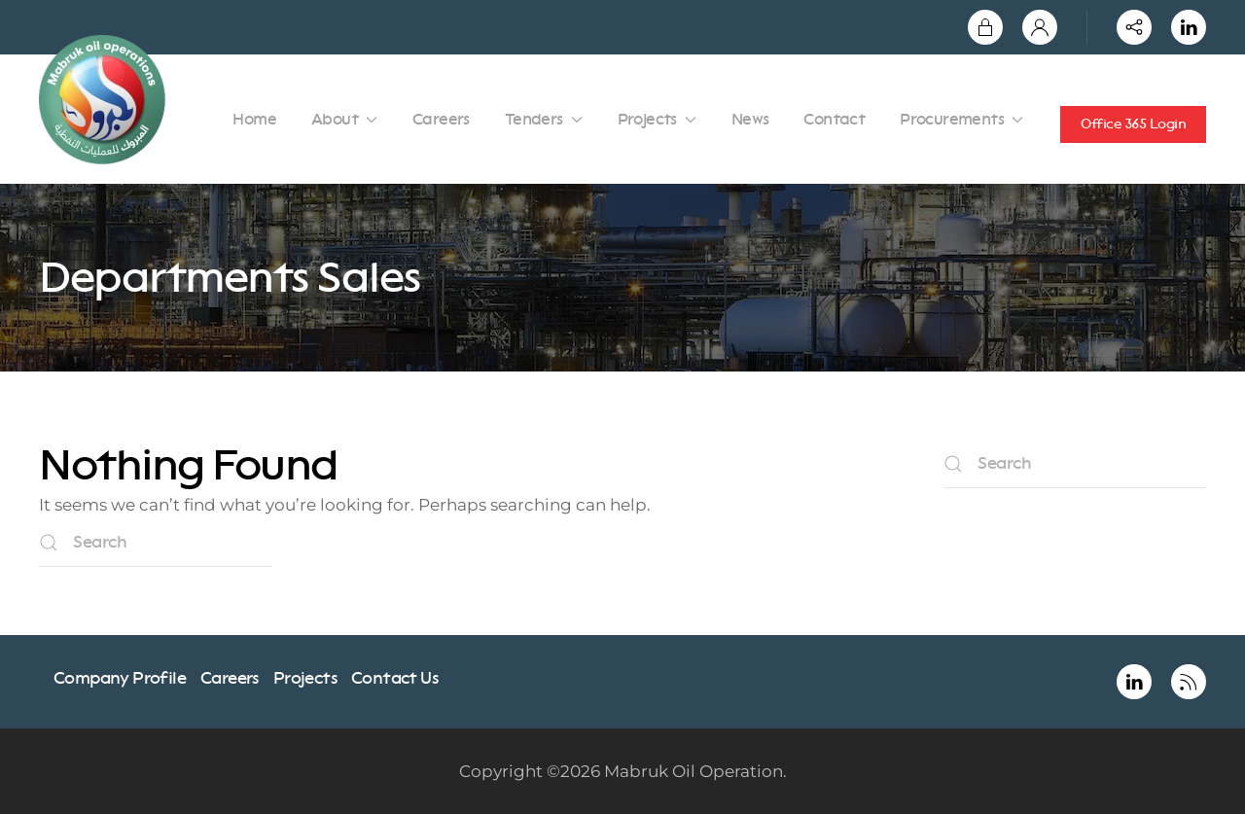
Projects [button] (657, 119)
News (750, 119)
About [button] (344, 119)
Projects (305, 678)
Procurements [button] (961, 119)
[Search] (155, 542)
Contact (834, 119)
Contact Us (394, 678)
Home (254, 119)
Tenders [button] (544, 119)
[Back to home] (105, 99)
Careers (441, 119)
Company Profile (119, 678)
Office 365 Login (1133, 124)
